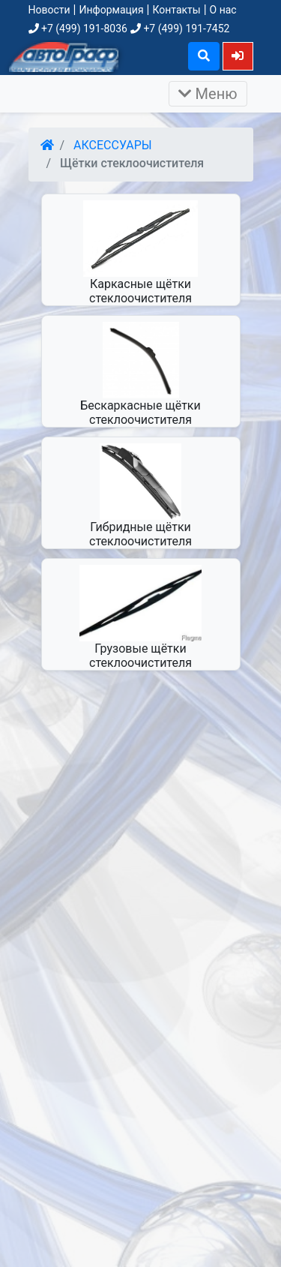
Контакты (176, 10)
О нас (223, 10)
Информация (111, 10)
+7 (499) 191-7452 (179, 29)
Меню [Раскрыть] (208, 94)
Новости (49, 10)
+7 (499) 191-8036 (77, 29)
